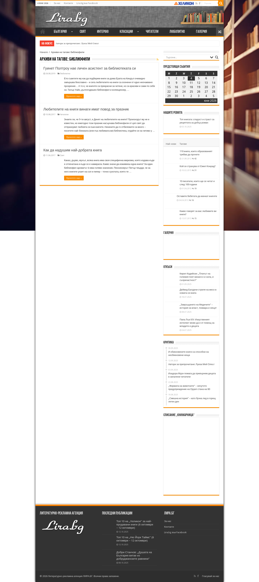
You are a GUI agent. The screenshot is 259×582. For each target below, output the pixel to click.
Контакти (68, 3)
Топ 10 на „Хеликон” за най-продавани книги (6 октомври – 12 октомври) (134, 524)
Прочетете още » (74, 96)
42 (195, 158)
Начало (42, 31)
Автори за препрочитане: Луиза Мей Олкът (77, 43)
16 (193, 200)
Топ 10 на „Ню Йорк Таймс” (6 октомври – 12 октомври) (135, 539)
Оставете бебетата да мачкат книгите (197, 196)
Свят (83, 32)
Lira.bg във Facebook (87, 3)
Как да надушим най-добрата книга (72, 150)
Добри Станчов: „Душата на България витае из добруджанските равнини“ (134, 555)
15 (195, 218)
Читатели (152, 32)
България (60, 32)
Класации (126, 32)
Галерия (201, 32)
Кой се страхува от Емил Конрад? (198, 166)
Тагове (183, 144)
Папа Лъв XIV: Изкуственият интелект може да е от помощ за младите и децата (197, 322)
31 (195, 170)
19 (195, 188)
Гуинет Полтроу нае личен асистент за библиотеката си (89, 68)
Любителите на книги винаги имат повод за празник (86, 109)
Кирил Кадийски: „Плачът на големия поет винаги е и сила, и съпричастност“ (196, 276)
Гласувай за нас (210, 576)
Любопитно (177, 32)
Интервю (103, 32)
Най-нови (171, 144)
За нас (57, 3)
